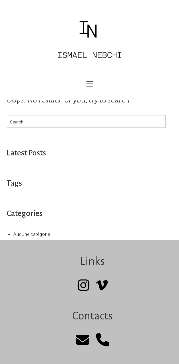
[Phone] (102, 340)
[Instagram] (83, 285)
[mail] (82, 340)
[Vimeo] (102, 285)
